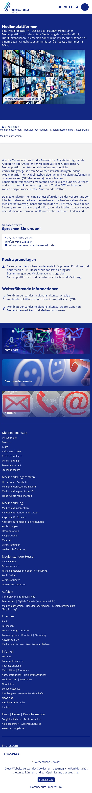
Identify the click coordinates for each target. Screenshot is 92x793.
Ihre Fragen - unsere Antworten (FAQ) (22, 693)
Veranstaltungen (11, 460)
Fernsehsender (10, 566)
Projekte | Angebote (13, 728)
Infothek (7, 651)
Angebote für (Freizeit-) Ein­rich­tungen (23, 521)
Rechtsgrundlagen (12, 456)
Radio (5, 621)
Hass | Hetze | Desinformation (23, 714)
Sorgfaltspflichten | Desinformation (21, 719)
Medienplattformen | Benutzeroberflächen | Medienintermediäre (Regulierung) (38, 607)
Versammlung (9, 437)
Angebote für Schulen (14, 517)
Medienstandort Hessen (18, 556)
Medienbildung (12, 503)
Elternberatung (10, 530)
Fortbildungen (10, 526)
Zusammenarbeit (11, 465)
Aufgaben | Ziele (11, 451)
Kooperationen (10, 535)
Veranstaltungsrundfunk (15, 630)
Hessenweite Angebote (14, 482)
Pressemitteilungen (12, 661)
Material (6, 540)
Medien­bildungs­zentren (18, 477)
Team (5, 446)
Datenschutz (10, 753)
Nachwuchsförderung (14, 549)
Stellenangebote (11, 469)
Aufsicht (7, 592)
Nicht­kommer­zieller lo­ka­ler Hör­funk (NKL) (25, 570)
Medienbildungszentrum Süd (18, 491)
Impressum (10, 746)
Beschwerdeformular (13, 702)
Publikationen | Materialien (17, 679)
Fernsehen (8, 625)
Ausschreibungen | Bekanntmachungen (24, 674)
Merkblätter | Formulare (15, 670)
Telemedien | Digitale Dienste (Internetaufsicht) (28, 601)
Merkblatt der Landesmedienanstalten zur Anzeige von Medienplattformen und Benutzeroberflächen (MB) (41, 297)
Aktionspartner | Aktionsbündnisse (21, 723)
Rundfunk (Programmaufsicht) (18, 596)
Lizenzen (8, 616)
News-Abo (7, 697)
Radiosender (9, 561)
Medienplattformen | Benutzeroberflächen (26, 644)
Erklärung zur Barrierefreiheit (22, 761)
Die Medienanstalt (14, 433)
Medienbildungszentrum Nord (19, 486)
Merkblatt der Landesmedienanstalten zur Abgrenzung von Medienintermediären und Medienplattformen (44, 308)
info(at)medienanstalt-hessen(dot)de (31, 245)
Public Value (9, 575)
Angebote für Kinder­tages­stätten (20, 512)
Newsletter (8, 684)
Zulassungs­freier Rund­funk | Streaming (24, 635)
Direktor (6, 442)
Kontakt (6, 707)
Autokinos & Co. (10, 639)
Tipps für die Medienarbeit (17, 495)
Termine (6, 656)
